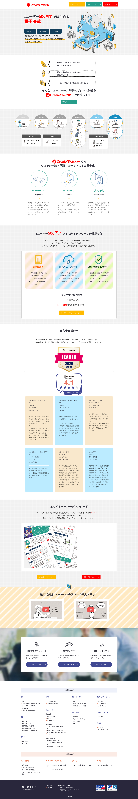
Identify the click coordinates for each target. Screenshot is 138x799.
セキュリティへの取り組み (29, 706)
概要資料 (75, 716)
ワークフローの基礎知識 (28, 710)
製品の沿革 (25, 708)
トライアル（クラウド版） (80, 703)
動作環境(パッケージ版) (28, 728)
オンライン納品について (105, 765)
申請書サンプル (26, 723)
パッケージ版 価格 (52, 703)
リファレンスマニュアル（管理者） (56, 769)
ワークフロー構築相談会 (28, 770)
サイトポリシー (51, 785)
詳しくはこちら (37, 664)
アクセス (49, 787)
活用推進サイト (51, 720)
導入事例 (24, 743)
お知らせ (100, 727)
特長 (23, 701)
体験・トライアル (76, 4)
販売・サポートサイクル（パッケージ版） (56, 733)
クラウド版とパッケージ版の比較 (31, 703)
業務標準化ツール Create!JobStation (70, 790)
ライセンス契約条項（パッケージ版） (56, 743)
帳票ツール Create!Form (66, 787)
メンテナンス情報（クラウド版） (82, 765)
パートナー (50, 718)
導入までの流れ (51, 716)
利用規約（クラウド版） (53, 740)
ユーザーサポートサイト (28, 767)
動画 (74, 723)
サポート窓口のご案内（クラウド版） (56, 727)
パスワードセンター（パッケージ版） (31, 773)
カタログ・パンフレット (79, 719)
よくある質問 (102, 703)
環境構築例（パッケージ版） (30, 730)
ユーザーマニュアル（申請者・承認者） (56, 765)
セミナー (100, 716)
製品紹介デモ (102, 701)
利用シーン (25, 741)
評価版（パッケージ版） (79, 706)
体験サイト (76, 701)
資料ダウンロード (94, 4)
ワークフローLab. (103, 729)
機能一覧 (24, 721)
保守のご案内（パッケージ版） (55, 730)
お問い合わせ (111, 4)
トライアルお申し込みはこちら (72, 313)
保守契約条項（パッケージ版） (55, 746)
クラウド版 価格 (51, 701)
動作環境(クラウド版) (28, 726)
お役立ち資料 (76, 721)
